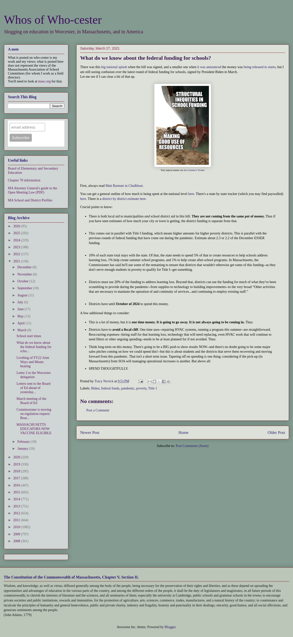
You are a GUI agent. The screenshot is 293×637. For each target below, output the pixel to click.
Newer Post (89, 432)
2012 (17, 513)
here (191, 194)
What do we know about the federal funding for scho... (34, 347)
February (24, 442)
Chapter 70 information (24, 180)
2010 (17, 527)
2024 (17, 240)
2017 (17, 478)
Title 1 (152, 388)
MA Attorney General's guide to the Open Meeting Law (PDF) (32, 190)
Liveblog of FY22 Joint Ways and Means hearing (33, 362)
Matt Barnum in (124, 186)
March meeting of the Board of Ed (31, 401)
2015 (17, 492)
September (25, 288)
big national (109, 67)
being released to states (259, 67)
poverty (141, 388)
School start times (29, 336)
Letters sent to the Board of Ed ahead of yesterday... (34, 388)
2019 (17, 464)
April (21, 323)
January (23, 448)
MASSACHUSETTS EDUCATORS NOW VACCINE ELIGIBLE (34, 429)
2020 (17, 457)
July (20, 302)
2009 (17, 534)
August (22, 295)
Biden (95, 388)
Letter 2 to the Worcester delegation (34, 375)
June (20, 309)
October (23, 281)
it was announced (209, 67)
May (20, 316)
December (24, 267)
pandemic (127, 388)
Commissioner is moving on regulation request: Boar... (34, 414)
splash (122, 67)
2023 (17, 247)
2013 (17, 506)
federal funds (110, 388)
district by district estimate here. (124, 199)
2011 (17, 520)
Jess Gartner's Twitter (194, 170)
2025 (17, 233)
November (25, 274)
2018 (17, 471)
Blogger (170, 627)
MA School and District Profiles (30, 200)
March (22, 330)
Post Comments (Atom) (192, 446)
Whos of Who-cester (53, 19)
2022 (17, 254)
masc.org (44, 81)
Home (183, 432)
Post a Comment (97, 410)
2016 (17, 485)
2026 (17, 226)
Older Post (276, 432)
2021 (17, 261)
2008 (17, 541)
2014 (17, 499)
